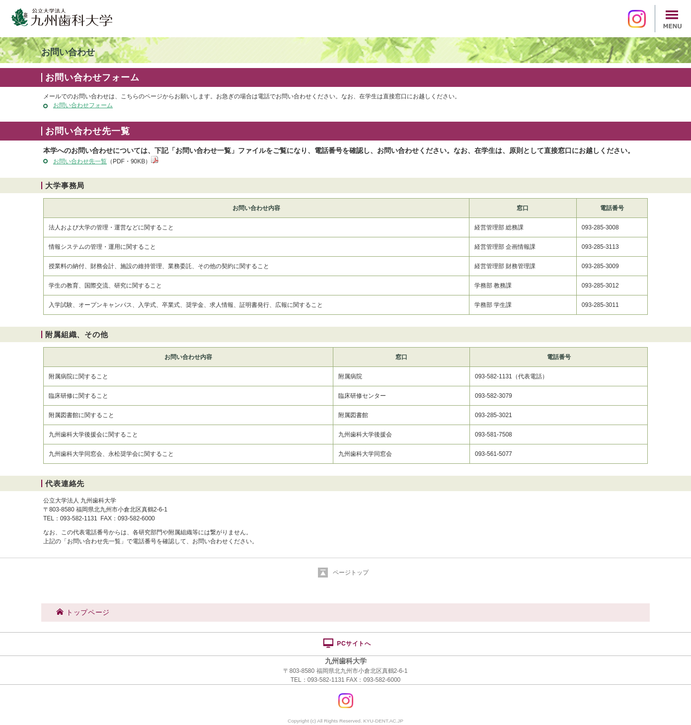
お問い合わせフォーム (83, 105)
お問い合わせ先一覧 (80, 161)
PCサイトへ (346, 643)
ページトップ (351, 572)
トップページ (83, 612)
